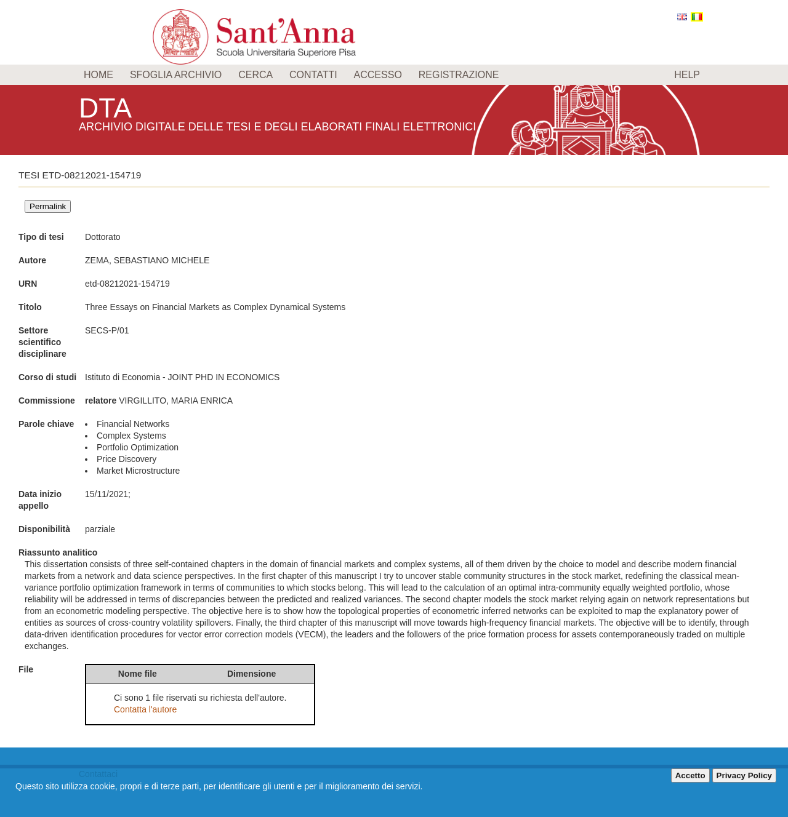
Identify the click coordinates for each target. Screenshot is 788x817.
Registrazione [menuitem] (459, 75)
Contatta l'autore (145, 709)
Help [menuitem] (687, 75)
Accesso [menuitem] (378, 75)
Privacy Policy (744, 775)
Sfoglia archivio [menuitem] (176, 75)
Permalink (48, 206)
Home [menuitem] (98, 75)
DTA (107, 107)
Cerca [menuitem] (255, 75)
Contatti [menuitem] (313, 75)
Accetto (690, 775)
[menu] (394, 75)
